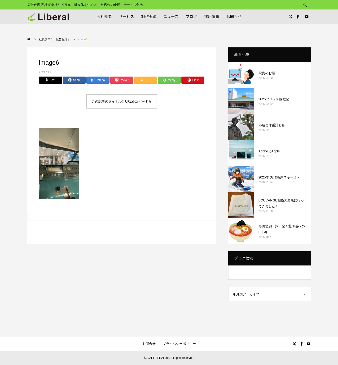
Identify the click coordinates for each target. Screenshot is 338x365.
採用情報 (211, 16)
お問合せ (233, 16)
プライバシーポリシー (179, 344)
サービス (126, 16)
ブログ (191, 16)
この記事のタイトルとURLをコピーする (121, 101)
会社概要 (104, 16)
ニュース (171, 16)
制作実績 (148, 16)
